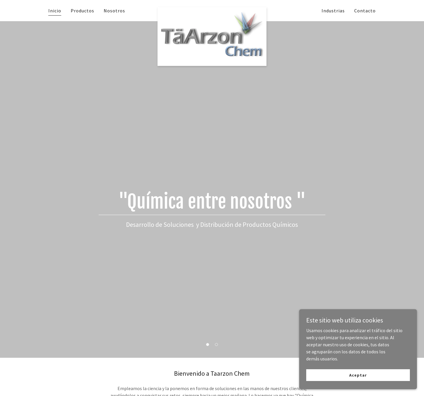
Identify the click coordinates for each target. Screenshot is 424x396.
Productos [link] (82, 11)
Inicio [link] (54, 11)
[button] (207, 344)
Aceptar (358, 374)
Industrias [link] (333, 11)
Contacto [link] (365, 11)
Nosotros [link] (114, 11)
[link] (212, 9)
